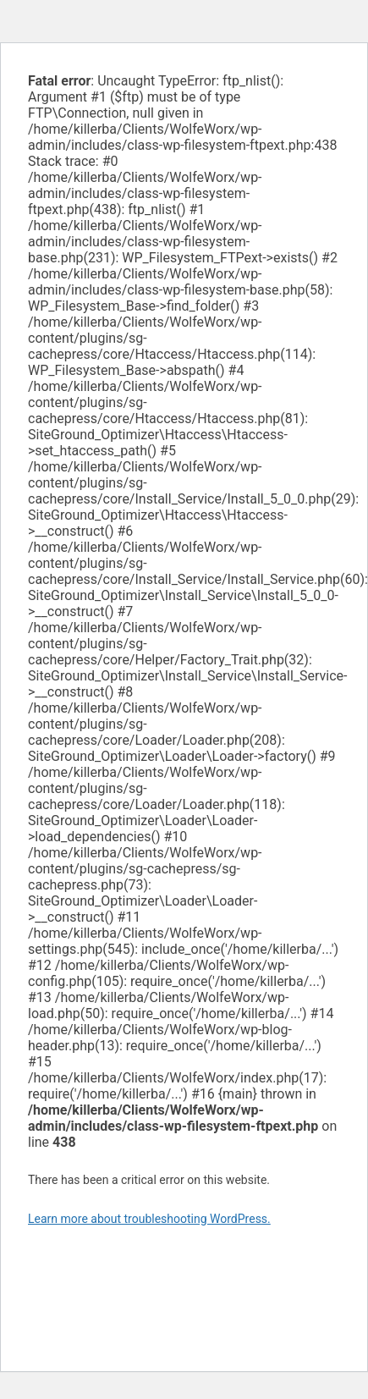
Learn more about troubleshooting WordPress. (149, 1219)
